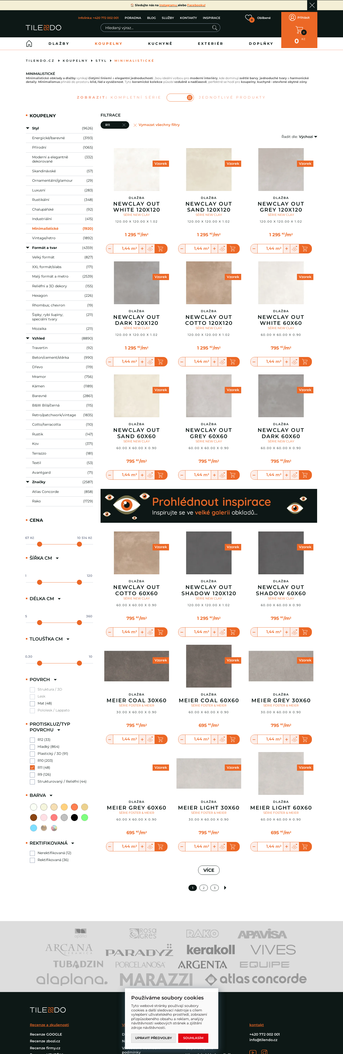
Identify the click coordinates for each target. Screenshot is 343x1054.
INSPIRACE (211, 16)
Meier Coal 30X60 (137, 697)
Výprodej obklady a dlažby (210, 1051)
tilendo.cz (40, 57)
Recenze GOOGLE (46, 1030)
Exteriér (211, 40)
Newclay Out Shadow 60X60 (281, 587)
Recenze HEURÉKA (47, 1051)
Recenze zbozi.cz (45, 1037)
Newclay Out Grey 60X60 (208, 430)
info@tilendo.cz (263, 1036)
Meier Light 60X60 (281, 804)
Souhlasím (194, 1038)
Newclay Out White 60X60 (281, 317)
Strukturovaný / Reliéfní (58, 778)
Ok (312, 5)
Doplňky (261, 40)
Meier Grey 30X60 (281, 697)
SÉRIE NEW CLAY (136, 211)
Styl (101, 57)
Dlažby (59, 40)
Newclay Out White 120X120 (136, 203)
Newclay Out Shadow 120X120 (208, 587)
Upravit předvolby (153, 1038)
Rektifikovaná (49, 856)
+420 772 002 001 (264, 1031)
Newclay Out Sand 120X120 (208, 203)
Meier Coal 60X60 (209, 697)
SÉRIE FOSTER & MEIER (136, 702)
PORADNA (132, 16)
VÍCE (208, 866)
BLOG (151, 16)
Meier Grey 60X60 (137, 804)
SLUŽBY (168, 16)
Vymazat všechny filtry (159, 121)
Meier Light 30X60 (209, 804)
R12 (40, 736)
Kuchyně (160, 40)
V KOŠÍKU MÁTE (299, 28)
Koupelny (109, 40)
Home (29, 40)
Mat (41, 700)
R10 (41, 757)
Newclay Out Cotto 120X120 (209, 317)
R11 (40, 764)
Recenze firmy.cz (45, 1044)
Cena (36, 517)
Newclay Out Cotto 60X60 (136, 587)
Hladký (44, 743)
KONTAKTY (188, 16)
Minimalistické (134, 57)
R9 (40, 771)
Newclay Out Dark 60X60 (281, 430)
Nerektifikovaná (51, 849)
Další (225, 884)
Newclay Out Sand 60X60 (136, 430)
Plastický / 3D (49, 750)
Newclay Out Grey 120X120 (281, 203)
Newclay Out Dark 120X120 (136, 317)
